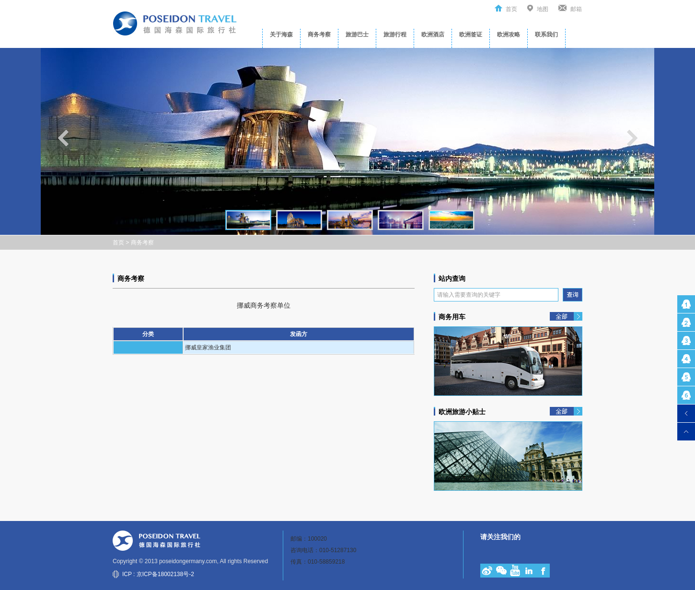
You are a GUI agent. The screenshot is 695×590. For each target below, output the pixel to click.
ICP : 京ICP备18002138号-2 (158, 574)
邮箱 (576, 9)
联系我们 (546, 34)
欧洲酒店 (432, 34)
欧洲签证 (470, 34)
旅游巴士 (357, 34)
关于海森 (281, 34)
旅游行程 (394, 34)
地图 (542, 9)
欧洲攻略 (508, 34)
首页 (511, 9)
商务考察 (319, 34)
